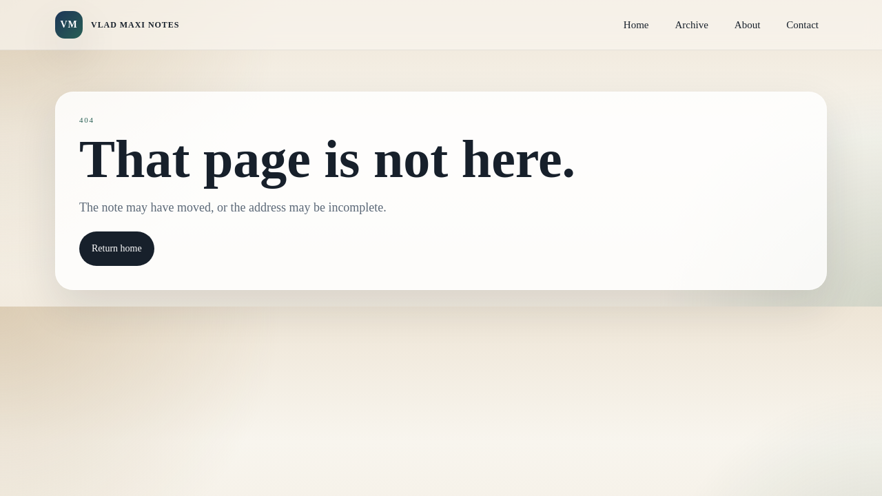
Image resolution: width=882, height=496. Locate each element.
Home (636, 24)
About (748, 24)
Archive (691, 24)
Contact (802, 24)
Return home (117, 248)
